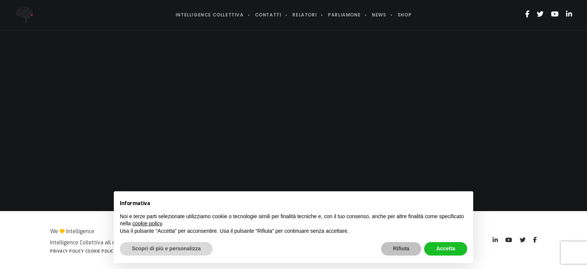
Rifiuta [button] (401, 248)
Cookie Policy (100, 251)
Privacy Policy (67, 251)
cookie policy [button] (147, 223)
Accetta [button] (445, 248)
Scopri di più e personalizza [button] (166, 248)
